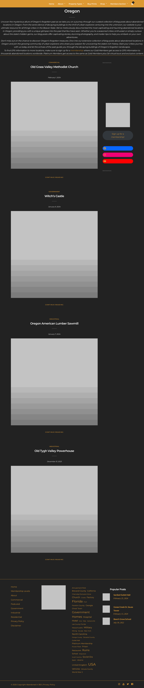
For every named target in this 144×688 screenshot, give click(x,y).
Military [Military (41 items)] (88, 627)
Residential (16, 617)
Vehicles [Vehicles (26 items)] (76, 669)
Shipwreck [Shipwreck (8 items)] (82, 654)
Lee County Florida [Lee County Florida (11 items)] (79, 624)
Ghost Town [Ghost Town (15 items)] (77, 608)
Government (54, 191)
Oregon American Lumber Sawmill (54, 323)
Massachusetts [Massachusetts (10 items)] (77, 628)
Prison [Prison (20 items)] (85, 646)
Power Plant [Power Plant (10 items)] (76, 647)
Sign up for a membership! (117, 135)
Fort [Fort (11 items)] (85, 602)
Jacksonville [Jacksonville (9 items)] (91, 621)
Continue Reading (54, 177)
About (14, 595)
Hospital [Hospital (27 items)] (87, 617)
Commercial (54, 62)
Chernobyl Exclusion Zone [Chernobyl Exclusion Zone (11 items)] (81, 594)
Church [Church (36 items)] (76, 597)
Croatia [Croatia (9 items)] (83, 597)
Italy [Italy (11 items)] (84, 621)
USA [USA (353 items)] (92, 664)
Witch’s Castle (54, 196)
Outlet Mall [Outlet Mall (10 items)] (76, 640)
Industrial (54, 319)
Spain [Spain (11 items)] (74, 660)
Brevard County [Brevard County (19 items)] (79, 591)
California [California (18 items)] (91, 591)
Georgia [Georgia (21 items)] (89, 605)
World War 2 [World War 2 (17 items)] (77, 672)
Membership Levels (20, 591)
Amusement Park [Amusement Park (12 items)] (79, 588)
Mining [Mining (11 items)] (74, 631)
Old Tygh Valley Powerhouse (54, 451)
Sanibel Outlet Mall (122, 595)
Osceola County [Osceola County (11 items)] (89, 637)
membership (76, 50)
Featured (15, 604)
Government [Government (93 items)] (81, 612)
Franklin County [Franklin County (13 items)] (78, 605)
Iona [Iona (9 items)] (80, 621)
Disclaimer (16, 625)
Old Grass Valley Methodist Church (54, 67)
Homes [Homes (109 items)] (77, 616)
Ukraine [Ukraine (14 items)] (80, 660)
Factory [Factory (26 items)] (90, 597)
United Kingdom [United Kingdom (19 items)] (79, 665)
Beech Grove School (122, 619)
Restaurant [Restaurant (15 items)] (76, 650)
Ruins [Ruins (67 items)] (85, 650)
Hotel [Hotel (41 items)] (75, 620)
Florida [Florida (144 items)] (77, 601)
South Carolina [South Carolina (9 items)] (77, 657)
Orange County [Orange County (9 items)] (77, 637)
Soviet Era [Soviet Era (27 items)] (88, 657)
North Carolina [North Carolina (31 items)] (79, 634)
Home (14, 587)
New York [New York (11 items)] (87, 631)
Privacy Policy (17, 621)
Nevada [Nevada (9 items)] (80, 631)
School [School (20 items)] (75, 653)
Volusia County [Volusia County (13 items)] (87, 669)
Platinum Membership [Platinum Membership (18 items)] (82, 643)
